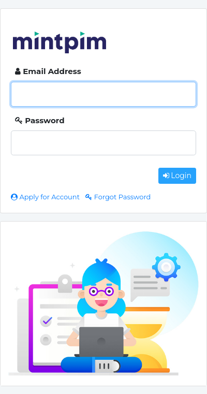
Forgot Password (118, 197)
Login (177, 175)
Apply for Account (46, 197)
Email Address (48, 71)
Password (40, 120)
